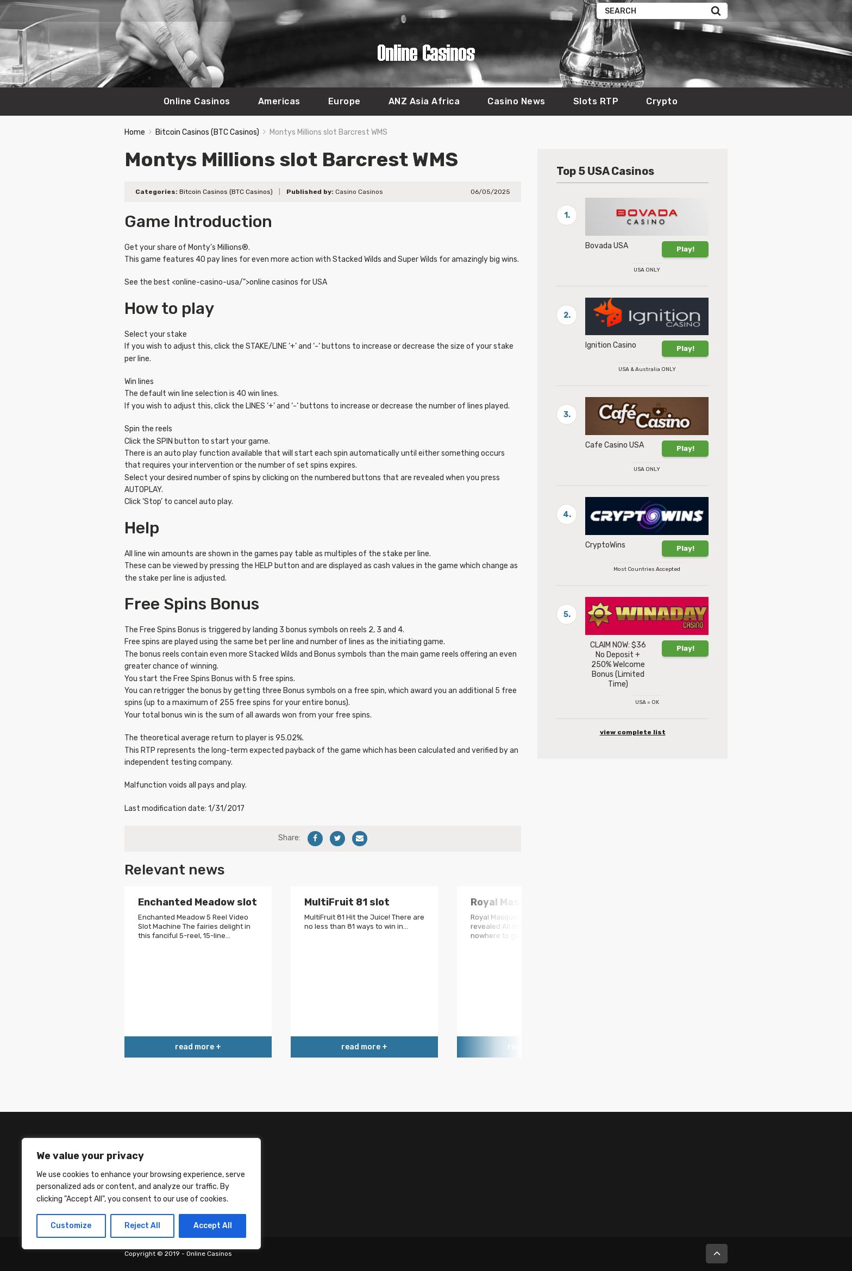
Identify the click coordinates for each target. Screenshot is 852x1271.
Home (134, 132)
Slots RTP (596, 101)
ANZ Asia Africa (424, 101)
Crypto (662, 101)
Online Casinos (197, 101)
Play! (685, 249)
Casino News (516, 101)
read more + (198, 1047)
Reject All (142, 1225)
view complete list (633, 732)
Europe (344, 101)
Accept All (212, 1225)
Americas (279, 101)
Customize (71, 1225)
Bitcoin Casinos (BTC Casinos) (207, 132)
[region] (141, 1193)
